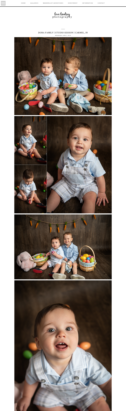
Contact (101, 3)
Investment (73, 3)
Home (23, 3)
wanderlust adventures (53, 3)
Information (87, 3)
